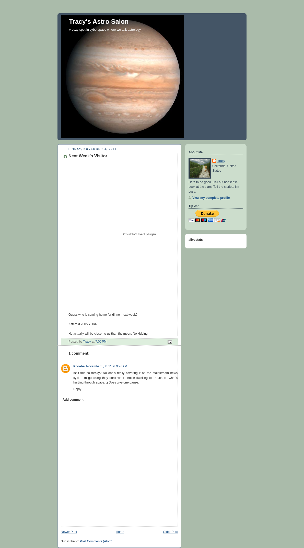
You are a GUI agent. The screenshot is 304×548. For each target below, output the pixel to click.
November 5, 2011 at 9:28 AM (106, 366)
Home (120, 532)
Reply (77, 389)
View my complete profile (211, 198)
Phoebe (79, 366)
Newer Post (69, 532)
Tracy (221, 161)
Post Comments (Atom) (96, 541)
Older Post (170, 532)
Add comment (73, 399)
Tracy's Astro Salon (99, 21)
